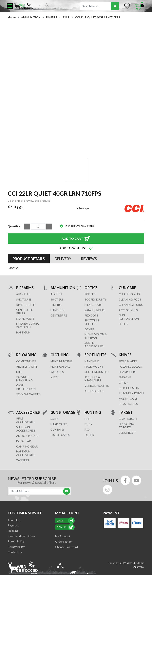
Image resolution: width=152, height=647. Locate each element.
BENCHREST (127, 478)
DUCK (88, 469)
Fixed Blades (128, 406)
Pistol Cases (60, 480)
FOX (87, 475)
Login (65, 566)
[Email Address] (37, 536)
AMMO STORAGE (27, 481)
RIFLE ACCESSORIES (25, 465)
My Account (62, 581)
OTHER (89, 374)
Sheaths (125, 422)
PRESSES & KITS (26, 412)
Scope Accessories (94, 389)
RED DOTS (91, 360)
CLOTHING (59, 400)
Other (123, 428)
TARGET (126, 457)
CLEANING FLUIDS (131, 350)
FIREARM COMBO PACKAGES (28, 370)
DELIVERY (63, 304)
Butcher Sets (129, 433)
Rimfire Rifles (26, 350)
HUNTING (93, 457)
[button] (76, 293)
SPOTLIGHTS (95, 400)
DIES (19, 417)
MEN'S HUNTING (61, 406)
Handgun (23, 377)
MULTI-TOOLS (128, 444)
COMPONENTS (26, 406)
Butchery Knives (131, 438)
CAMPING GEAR (27, 491)
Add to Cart (72, 284)
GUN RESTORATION (129, 362)
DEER (88, 464)
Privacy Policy (16, 592)
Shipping (13, 576)
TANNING (22, 505)
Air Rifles (23, 339)
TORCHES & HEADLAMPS (93, 423)
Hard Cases (58, 469)
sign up (65, 572)
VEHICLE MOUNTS (97, 431)
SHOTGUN (57, 344)
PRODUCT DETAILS (29, 304)
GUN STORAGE (62, 457)
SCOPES (90, 339)
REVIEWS (89, 304)
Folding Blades (130, 412)
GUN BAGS (57, 475)
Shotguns (23, 344)
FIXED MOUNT (94, 412)
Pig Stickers (128, 449)
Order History (63, 587)
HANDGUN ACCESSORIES (25, 498)
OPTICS (91, 333)
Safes (54, 464)
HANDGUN (57, 355)
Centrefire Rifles (24, 356)
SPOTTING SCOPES (92, 367)
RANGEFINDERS (95, 355)
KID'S (54, 422)
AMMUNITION (62, 333)
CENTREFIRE (58, 360)
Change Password (66, 592)
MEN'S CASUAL (60, 412)
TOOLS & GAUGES (28, 439)
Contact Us (15, 597)
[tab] (29, 304)
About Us (14, 565)
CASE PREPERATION (26, 432)
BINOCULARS (93, 350)
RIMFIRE (55, 350)
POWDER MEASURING (24, 423)
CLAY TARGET (128, 464)
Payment (13, 570)
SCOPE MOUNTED (97, 417)
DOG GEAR (23, 486)
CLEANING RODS (130, 344)
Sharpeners (127, 417)
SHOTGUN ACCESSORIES (25, 474)
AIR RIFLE (56, 339)
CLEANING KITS (129, 339)
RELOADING (26, 400)
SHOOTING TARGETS (126, 470)
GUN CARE (127, 333)
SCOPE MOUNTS (96, 344)
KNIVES (125, 400)
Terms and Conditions (21, 581)
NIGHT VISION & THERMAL (96, 381)
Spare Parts (25, 364)
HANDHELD (92, 406)
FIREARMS (25, 333)
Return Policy (16, 586)
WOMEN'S (57, 417)
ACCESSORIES (128, 355)
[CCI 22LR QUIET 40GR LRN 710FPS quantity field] (38, 272)
